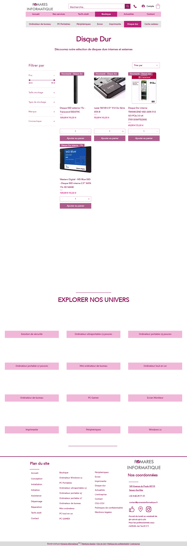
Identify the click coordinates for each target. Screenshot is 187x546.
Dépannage (36, 501)
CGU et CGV (101, 544)
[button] (158, 6)
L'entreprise (101, 494)
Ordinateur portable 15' (70, 493)
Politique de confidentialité (118, 544)
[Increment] (89, 131)
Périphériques (102, 472)
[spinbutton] (75, 131)
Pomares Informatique (69, 544)
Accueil (34, 473)
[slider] (29, 80)
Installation (36, 484)
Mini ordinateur (67, 508)
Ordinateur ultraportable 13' (73, 488)
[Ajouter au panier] (75, 138)
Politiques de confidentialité (109, 508)
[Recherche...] (94, 7)
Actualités (100, 490)
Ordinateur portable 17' (70, 498)
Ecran (97, 477)
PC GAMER (64, 518)
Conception (36, 478)
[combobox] (146, 65)
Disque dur (100, 485)
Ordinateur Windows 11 (70, 478)
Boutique (63, 472)
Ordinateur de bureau (70, 503)
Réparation (36, 507)
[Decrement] (62, 131)
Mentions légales (103, 512)
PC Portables (65, 483)
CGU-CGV (99, 503)
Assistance (36, 496)
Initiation (35, 490)
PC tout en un (66, 513)
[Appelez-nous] (135, 6)
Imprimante (100, 481)
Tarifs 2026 (36, 513)
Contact (35, 518)
